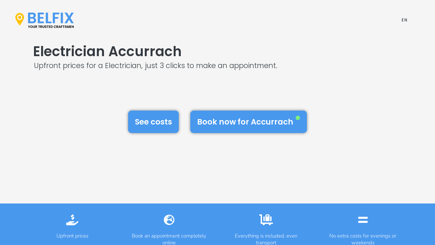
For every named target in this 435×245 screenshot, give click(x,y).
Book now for (248, 121)
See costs (153, 121)
